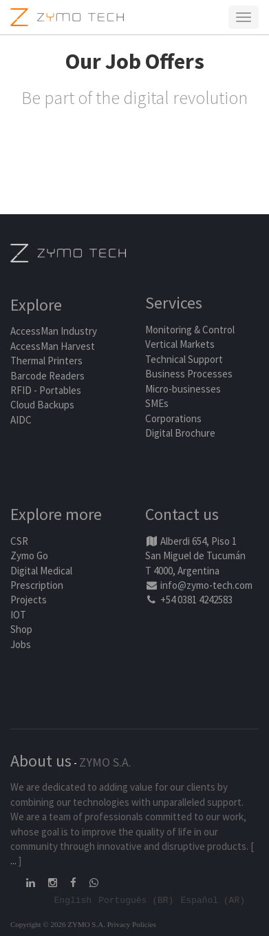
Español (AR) (212, 899)
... (13, 860)
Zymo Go (29, 555)
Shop (21, 629)
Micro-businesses (183, 388)
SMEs (157, 403)
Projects (28, 599)
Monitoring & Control (190, 329)
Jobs (20, 644)
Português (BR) (135, 899)
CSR (19, 541)
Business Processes (189, 373)
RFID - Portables (45, 390)
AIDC (21, 419)
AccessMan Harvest (52, 346)
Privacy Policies (131, 924)
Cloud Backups (42, 404)
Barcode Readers (47, 375)
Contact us (182, 514)
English (73, 899)
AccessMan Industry (53, 330)
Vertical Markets (180, 344)
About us (41, 760)
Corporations (173, 418)
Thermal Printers (46, 360)
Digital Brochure (181, 432)
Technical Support (184, 359)
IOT (18, 614)
